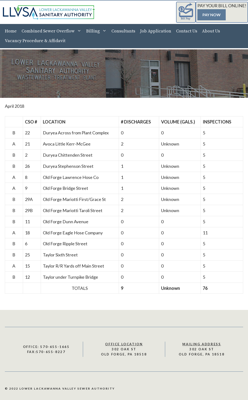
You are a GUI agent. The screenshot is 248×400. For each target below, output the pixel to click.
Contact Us (186, 31)
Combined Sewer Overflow (53, 31)
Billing (97, 31)
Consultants (123, 31)
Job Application (155, 31)
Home (11, 31)
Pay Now (211, 14)
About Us (211, 31)
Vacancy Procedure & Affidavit (35, 41)
